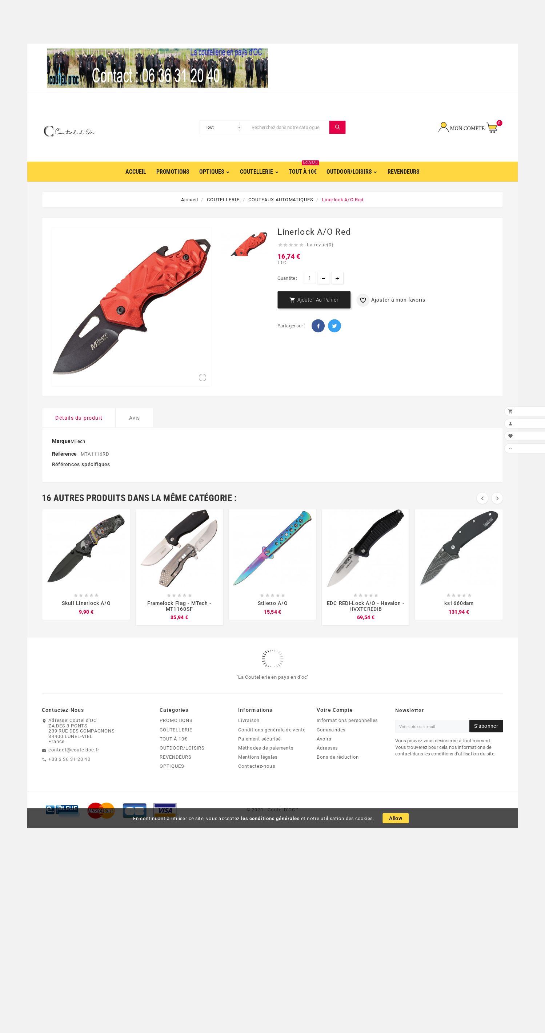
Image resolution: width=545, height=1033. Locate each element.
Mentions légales (257, 771)
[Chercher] (288, 127)
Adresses (327, 762)
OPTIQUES (172, 780)
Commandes (331, 744)
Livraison (249, 734)
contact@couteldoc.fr (73, 764)
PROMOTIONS (176, 734)
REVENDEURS (175, 771)
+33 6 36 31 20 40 (69, 773)
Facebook (318, 326)
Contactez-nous (256, 780)
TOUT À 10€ (173, 753)
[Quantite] (310, 279)
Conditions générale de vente (271, 744)
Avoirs (324, 753)
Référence (65, 468)
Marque (61, 455)
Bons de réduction (338, 771)
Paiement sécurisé (259, 753)
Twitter (334, 326)
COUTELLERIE (176, 744)
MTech (78, 455)
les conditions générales (270, 832)
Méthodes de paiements (265, 762)
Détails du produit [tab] (78, 432)
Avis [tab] (134, 432)
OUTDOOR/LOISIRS (182, 762)
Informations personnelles (347, 734)
